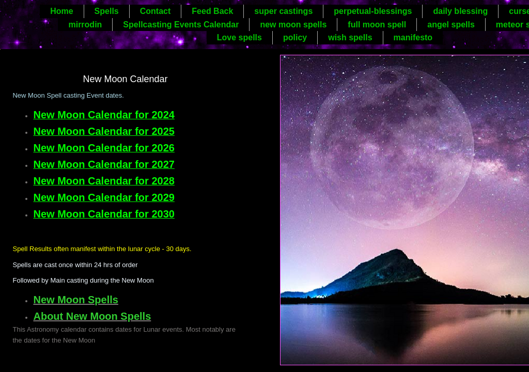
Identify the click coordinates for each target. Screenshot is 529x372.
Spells (107, 11)
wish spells (350, 37)
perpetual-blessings (373, 11)
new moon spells (293, 24)
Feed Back (212, 11)
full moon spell (377, 24)
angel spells (451, 24)
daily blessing (460, 11)
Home (61, 11)
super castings (283, 11)
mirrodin (85, 24)
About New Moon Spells (92, 316)
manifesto (413, 37)
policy (295, 37)
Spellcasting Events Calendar (181, 24)
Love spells (239, 37)
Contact (155, 11)
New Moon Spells (75, 299)
